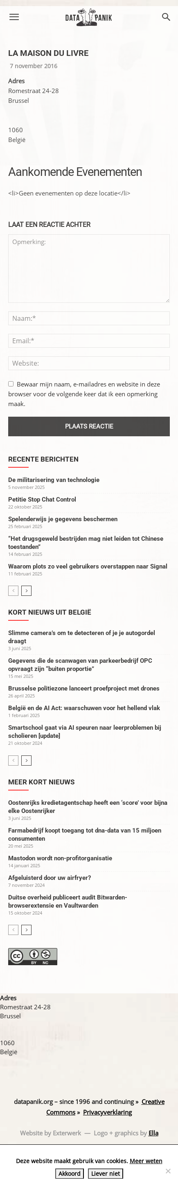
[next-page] (26, 591)
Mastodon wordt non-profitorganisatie (60, 858)
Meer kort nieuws (41, 782)
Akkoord (70, 1173)
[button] (14, 17)
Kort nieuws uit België (49, 612)
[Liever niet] (168, 1171)
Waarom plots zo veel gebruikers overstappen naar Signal (87, 566)
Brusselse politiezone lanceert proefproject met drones (84, 688)
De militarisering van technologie (53, 480)
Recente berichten (43, 459)
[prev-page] (13, 591)
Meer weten (146, 1161)
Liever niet (105, 1173)
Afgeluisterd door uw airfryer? (49, 878)
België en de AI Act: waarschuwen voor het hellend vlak (84, 708)
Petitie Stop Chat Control (42, 499)
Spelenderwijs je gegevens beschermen (62, 519)
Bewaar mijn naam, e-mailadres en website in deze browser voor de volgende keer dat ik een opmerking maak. (84, 394)
